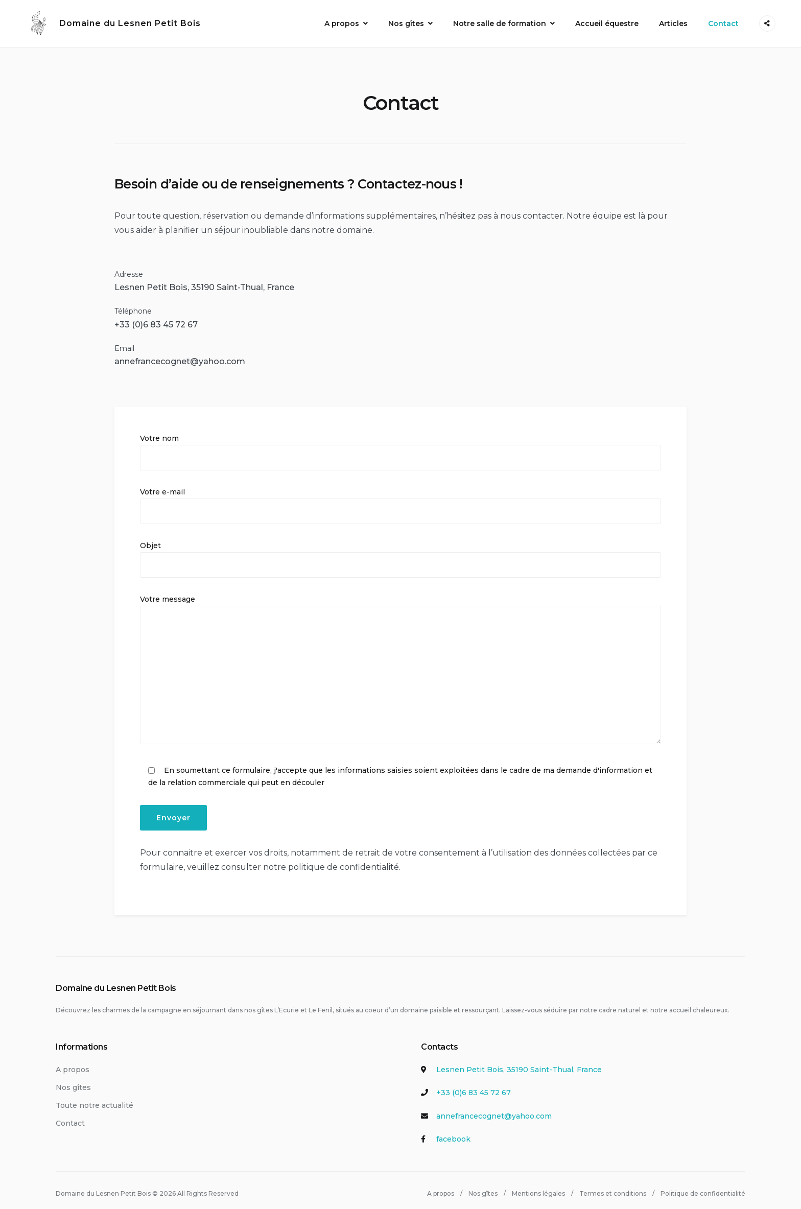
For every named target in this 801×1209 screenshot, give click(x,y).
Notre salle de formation (499, 20)
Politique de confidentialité (703, 1187)
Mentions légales (538, 1187)
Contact (723, 20)
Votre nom (400, 446)
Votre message (400, 664)
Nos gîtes (406, 20)
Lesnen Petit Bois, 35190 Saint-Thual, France (204, 282)
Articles (673, 20)
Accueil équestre (607, 20)
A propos (341, 20)
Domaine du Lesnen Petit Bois (104, 20)
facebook (453, 1133)
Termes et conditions (612, 1187)
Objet (400, 553)
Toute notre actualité (94, 1099)
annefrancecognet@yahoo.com (179, 356)
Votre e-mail (400, 500)
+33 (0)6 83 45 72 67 (473, 1087)
